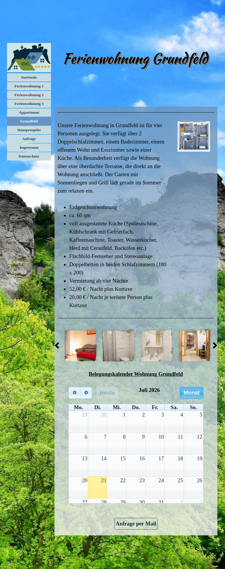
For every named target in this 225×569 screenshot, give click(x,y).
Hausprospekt (29, 130)
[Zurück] (58, 345)
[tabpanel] (135, 112)
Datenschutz (29, 156)
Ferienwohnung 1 (29, 86)
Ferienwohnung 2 (29, 95)
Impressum (29, 147)
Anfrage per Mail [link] (136, 523)
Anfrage (29, 138)
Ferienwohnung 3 (29, 103)
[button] (81, 345)
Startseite (29, 77)
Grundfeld (29, 121)
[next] (86, 392)
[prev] (74, 392)
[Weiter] (213, 345)
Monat (192, 393)
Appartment (29, 112)
